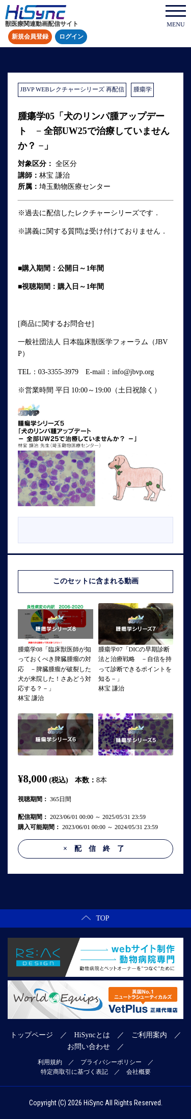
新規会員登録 (30, 37)
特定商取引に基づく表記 (74, 1071)
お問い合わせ (88, 1046)
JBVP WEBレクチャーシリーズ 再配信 (72, 89)
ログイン (71, 37)
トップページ (31, 1035)
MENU (176, 16)
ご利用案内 (149, 1035)
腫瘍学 (142, 89)
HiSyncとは (92, 1035)
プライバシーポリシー (111, 1062)
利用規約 (50, 1062)
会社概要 (138, 1071)
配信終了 (97, 848)
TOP (95, 918)
